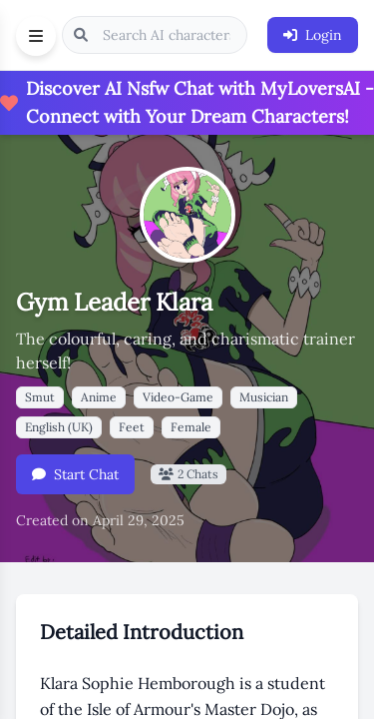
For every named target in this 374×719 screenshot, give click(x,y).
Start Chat (75, 474)
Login (312, 35)
